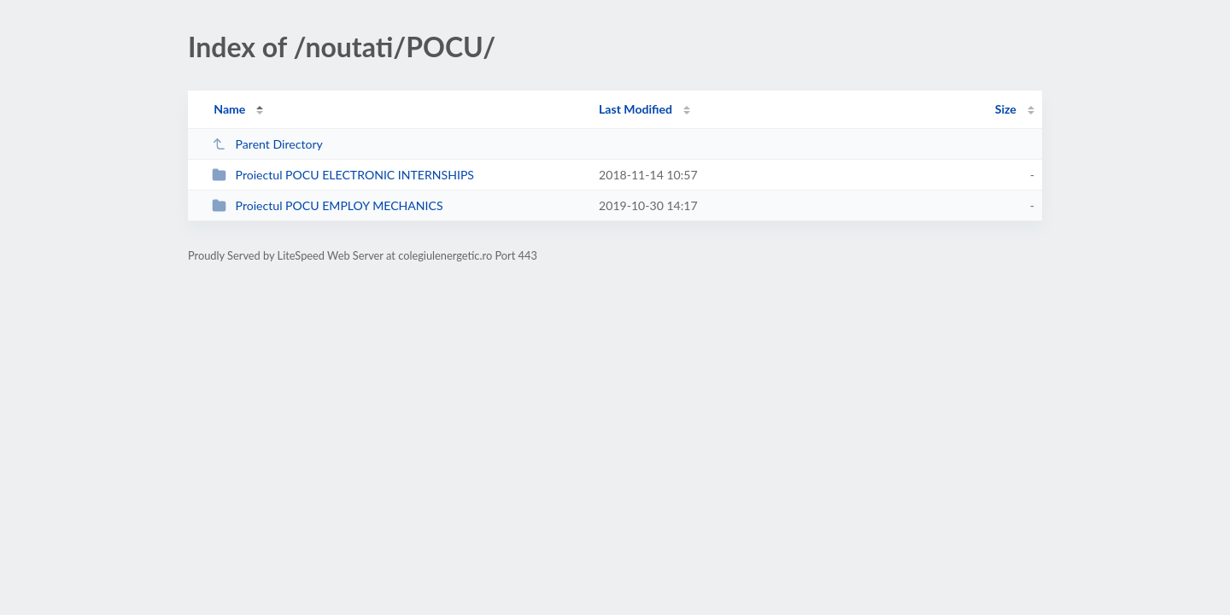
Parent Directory (267, 144)
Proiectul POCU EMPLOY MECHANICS (327, 205)
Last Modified (635, 109)
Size (1005, 109)
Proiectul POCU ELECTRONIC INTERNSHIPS (343, 174)
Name (229, 109)
